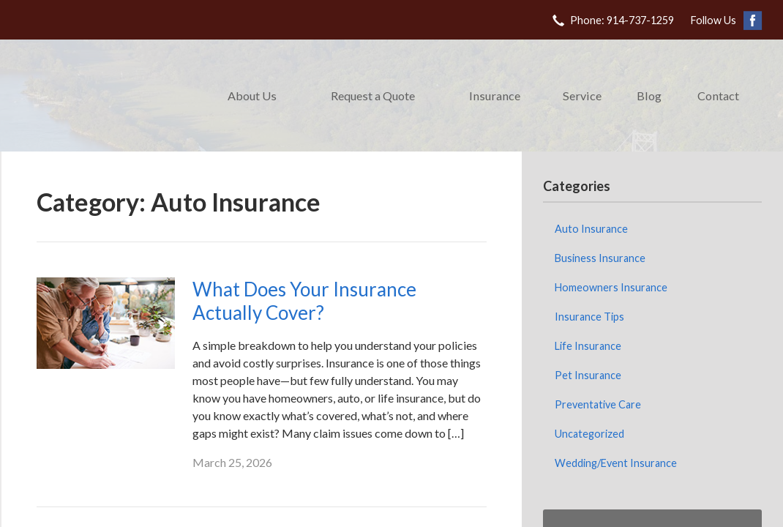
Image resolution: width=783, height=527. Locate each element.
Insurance (494, 95)
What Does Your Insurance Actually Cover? (304, 301)
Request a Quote (373, 95)
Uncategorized (589, 433)
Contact (718, 95)
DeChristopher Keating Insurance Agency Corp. (103, 95)
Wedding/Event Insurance (616, 463)
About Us (252, 95)
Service (582, 95)
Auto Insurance (591, 229)
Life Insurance (588, 346)
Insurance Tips (589, 316)
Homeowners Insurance (611, 287)
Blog (649, 95)
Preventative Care (598, 404)
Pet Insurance (588, 375)
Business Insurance (600, 258)
